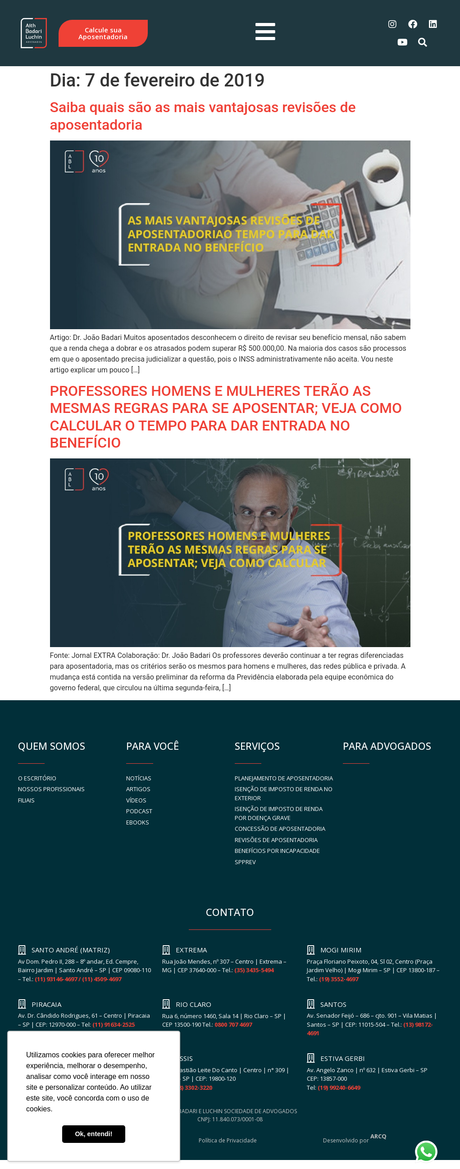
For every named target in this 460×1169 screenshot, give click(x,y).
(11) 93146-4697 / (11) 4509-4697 (78, 979)
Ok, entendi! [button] (93, 1133)
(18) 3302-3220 (192, 1087)
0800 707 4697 (233, 1024)
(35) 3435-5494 (253, 970)
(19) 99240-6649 (339, 1087)
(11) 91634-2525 (113, 1024)
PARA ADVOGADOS (387, 745)
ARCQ (378, 1136)
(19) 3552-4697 (338, 979)
